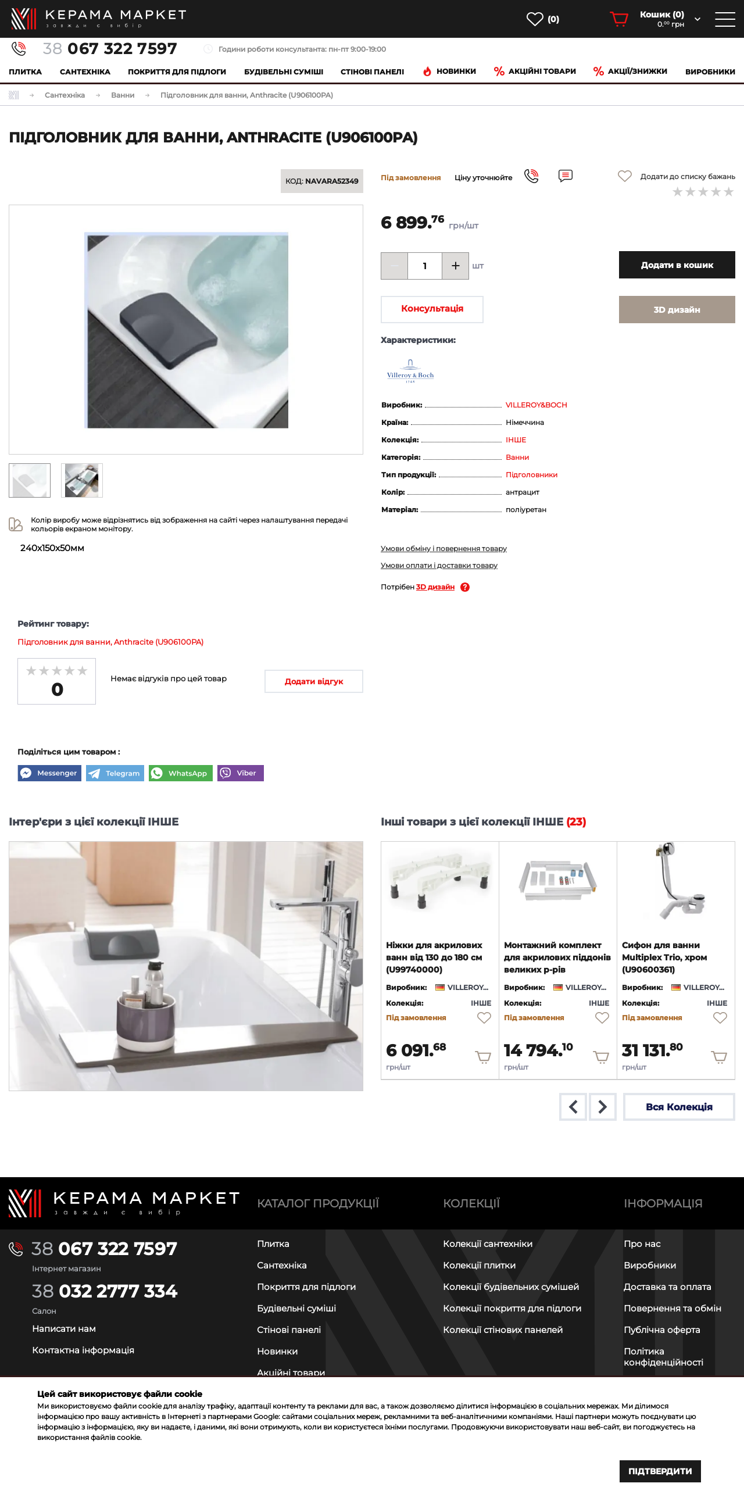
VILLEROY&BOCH (536, 405)
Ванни (517, 457)
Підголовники (531, 474)
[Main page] (124, 1203)
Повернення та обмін (672, 1308)
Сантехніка (85, 71)
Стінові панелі (289, 1329)
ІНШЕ (516, 439)
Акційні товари (535, 71)
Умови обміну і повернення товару (444, 548)
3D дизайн (435, 586)
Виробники (710, 71)
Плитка (25, 71)
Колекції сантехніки (487, 1243)
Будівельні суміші (283, 71)
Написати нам (64, 1328)
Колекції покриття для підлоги (512, 1308)
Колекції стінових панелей (503, 1329)
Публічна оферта (662, 1329)
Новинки (449, 71)
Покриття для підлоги (177, 71)
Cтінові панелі (372, 71)
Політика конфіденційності (663, 1357)
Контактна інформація (83, 1350)
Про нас (642, 1243)
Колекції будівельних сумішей (511, 1286)
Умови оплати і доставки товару (439, 565)
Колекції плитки (479, 1265)
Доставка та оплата (667, 1286)
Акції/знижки (630, 71)
